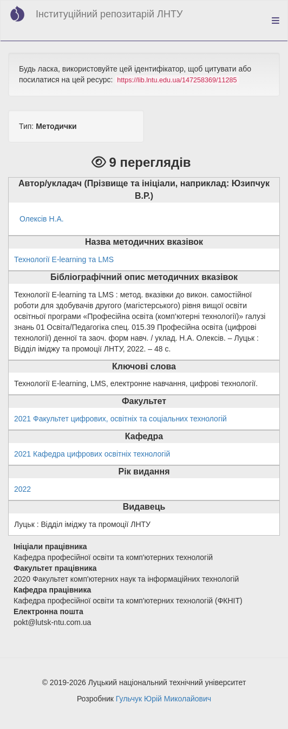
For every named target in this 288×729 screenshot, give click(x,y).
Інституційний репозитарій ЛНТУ (109, 14)
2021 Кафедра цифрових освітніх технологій (92, 454)
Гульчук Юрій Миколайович (163, 698)
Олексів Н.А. (41, 218)
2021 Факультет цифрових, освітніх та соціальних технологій (120, 418)
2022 (22, 489)
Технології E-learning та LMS (64, 259)
